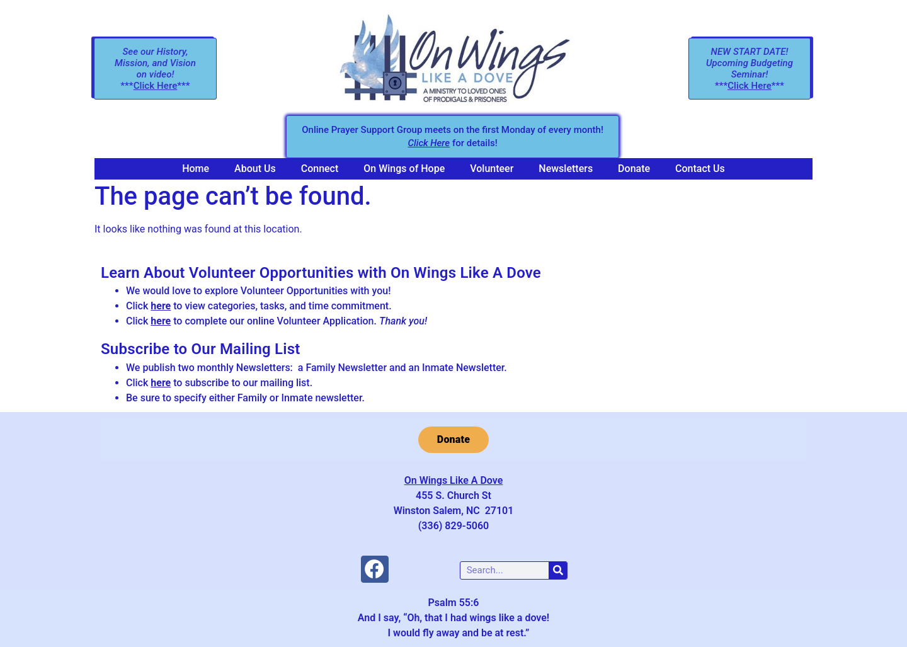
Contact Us (700, 169)
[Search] (558, 570)
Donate (634, 169)
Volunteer (491, 169)
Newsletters (566, 169)
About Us (255, 169)
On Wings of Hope (404, 169)
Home (195, 169)
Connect (320, 169)
